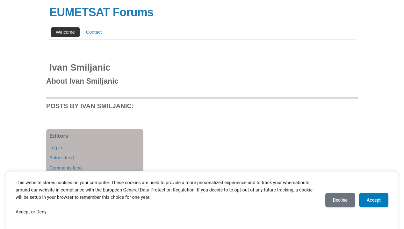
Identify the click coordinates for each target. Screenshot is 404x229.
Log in (55, 147)
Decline (340, 200)
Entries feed (61, 157)
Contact (94, 32)
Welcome (65, 32)
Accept (374, 200)
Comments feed (65, 167)
